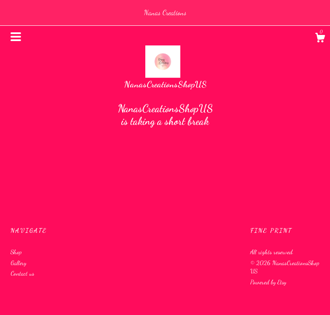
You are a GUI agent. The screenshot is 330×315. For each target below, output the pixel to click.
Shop (16, 252)
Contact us (22, 273)
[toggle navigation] (16, 36)
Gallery (18, 263)
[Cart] (320, 38)
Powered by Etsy (268, 282)
